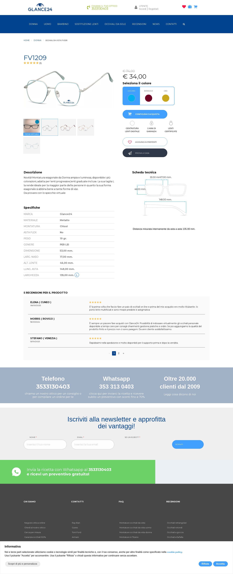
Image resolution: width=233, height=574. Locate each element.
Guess (75, 527)
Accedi (142, 9)
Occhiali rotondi (174, 527)
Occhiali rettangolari (177, 523)
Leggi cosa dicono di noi (180, 394)
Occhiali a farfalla (175, 537)
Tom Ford (76, 532)
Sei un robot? (132, 437)
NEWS (156, 24)
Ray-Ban (76, 523)
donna (33, 24)
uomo (47, 24)
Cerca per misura (32, 532)
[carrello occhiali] (196, 7)
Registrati (153, 9)
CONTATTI (171, 24)
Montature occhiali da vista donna (135, 532)
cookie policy (174, 552)
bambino (63, 24)
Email (80, 437)
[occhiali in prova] (190, 7)
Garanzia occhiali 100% (35, 537)
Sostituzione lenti (86, 24)
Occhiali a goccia (175, 532)
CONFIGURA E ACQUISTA (142, 114)
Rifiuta (205, 564)
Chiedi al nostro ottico (34, 527)
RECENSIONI (139, 24)
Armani (75, 537)
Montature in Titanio (128, 537)
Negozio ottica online (34, 523)
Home (27, 40)
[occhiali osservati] (184, 7)
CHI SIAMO (30, 501)
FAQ (121, 501)
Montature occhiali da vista (132, 523)
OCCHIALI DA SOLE (115, 24)
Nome (33, 437)
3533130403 (53, 386)
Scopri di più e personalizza (22, 564)
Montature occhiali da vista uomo (135, 527)
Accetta (220, 564)
